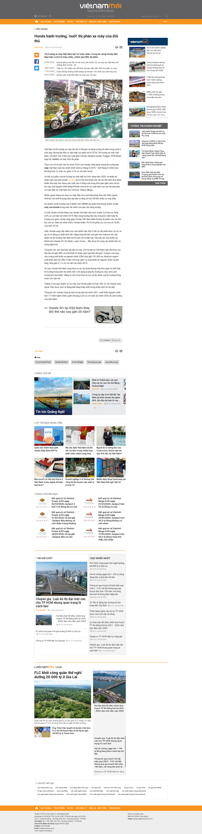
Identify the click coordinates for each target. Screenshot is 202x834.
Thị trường (59, 22)
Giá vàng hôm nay (44, 788)
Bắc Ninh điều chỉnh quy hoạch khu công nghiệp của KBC (154, 164)
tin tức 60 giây (77, 362)
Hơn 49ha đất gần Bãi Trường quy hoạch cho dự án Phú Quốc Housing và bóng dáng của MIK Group (153, 175)
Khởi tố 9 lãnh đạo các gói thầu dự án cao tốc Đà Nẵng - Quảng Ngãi (106, 383)
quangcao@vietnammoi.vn (143, 819)
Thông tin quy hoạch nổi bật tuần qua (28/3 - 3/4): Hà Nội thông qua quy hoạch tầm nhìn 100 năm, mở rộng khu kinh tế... (109, 763)
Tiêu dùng (41, 29)
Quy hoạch (46, 22)
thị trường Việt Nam (43, 362)
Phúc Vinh (38, 47)
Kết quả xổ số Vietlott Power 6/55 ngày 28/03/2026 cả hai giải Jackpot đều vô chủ (63, 532)
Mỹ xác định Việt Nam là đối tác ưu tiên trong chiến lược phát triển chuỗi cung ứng (79, 450)
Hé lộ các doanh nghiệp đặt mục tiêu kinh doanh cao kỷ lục (156, 50)
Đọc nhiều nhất (100, 558)
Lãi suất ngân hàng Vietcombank (131, 794)
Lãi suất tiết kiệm (96, 791)
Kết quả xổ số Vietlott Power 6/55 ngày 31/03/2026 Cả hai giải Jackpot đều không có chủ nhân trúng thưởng (64, 518)
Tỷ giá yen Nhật (154, 788)
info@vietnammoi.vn (46, 828)
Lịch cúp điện (62, 791)
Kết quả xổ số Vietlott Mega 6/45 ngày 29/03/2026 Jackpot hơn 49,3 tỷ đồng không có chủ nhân (111, 518)
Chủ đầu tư (81, 22)
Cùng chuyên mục (46, 494)
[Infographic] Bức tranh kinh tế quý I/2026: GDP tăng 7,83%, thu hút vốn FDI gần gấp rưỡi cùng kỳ (156, 112)
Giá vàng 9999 (61, 788)
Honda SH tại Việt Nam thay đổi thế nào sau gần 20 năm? (69, 310)
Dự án (70, 22)
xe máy (71, 180)
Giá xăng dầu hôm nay (79, 788)
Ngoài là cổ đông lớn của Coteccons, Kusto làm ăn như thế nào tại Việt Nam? (109, 450)
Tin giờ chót (45, 558)
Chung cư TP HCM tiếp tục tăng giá (50, 641)
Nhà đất (95, 389)
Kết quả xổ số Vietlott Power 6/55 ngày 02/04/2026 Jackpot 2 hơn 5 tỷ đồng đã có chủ (64, 502)
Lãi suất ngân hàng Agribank (134, 791)
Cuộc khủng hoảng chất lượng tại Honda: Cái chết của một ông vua (87, 72)
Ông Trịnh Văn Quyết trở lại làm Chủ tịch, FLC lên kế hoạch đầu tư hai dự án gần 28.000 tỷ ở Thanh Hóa (71, 731)
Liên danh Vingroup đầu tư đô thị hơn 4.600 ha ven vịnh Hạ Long (153, 133)
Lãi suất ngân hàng (79, 791)
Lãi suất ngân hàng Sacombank (50, 794)
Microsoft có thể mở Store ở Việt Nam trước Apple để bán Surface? (48, 482)
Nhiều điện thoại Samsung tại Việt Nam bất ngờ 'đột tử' (111, 480)
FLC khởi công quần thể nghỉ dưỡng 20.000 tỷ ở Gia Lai (58, 631)
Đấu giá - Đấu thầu (98, 22)
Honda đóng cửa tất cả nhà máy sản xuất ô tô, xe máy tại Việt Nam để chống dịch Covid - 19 (87, 63)
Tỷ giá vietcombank (45, 791)
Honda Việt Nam (61, 362)
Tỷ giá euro (128, 788)
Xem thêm (160, 183)
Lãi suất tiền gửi (112, 791)
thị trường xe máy (94, 362)
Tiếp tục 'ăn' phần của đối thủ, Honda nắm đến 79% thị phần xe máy (87, 68)
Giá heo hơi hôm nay (112, 788)
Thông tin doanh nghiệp (146, 125)
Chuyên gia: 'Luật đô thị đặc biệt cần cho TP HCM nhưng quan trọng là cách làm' (60, 602)
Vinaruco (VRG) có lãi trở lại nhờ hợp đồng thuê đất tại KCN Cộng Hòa (154, 143)
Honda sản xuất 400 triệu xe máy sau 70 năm (76, 75)
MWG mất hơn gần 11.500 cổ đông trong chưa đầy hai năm (155, 94)
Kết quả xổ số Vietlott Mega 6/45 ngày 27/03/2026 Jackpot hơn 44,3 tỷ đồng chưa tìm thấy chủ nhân (111, 534)
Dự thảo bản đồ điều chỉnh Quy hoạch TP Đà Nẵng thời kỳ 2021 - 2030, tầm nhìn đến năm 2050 (71, 618)
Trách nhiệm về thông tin (43, 831)
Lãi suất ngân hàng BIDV (76, 794)
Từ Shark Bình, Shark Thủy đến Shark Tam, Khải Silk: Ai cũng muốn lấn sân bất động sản (154, 154)
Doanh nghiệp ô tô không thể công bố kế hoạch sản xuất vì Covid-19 (79, 482)
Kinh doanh (114, 22)
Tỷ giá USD (140, 788)
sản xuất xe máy (111, 362)
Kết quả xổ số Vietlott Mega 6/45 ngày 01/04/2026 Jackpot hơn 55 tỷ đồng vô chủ (111, 502)
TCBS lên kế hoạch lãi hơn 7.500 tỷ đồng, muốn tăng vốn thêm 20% (155, 81)
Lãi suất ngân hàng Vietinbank (102, 794)
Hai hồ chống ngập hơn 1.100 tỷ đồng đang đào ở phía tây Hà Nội (109, 751)
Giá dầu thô (96, 788)
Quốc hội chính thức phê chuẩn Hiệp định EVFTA (46, 449)
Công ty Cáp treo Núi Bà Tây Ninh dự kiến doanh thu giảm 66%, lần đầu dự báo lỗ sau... (106, 397)
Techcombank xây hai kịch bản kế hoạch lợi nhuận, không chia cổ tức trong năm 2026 (156, 66)
